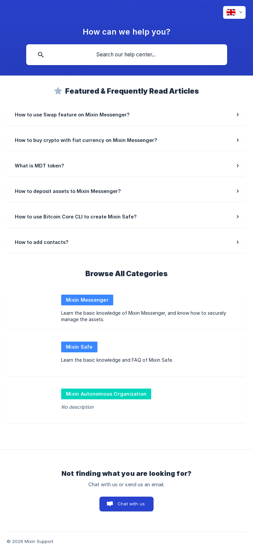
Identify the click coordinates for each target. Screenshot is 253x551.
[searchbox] (126, 54)
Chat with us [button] (131, 503)
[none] (234, 12)
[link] (126, 115)
